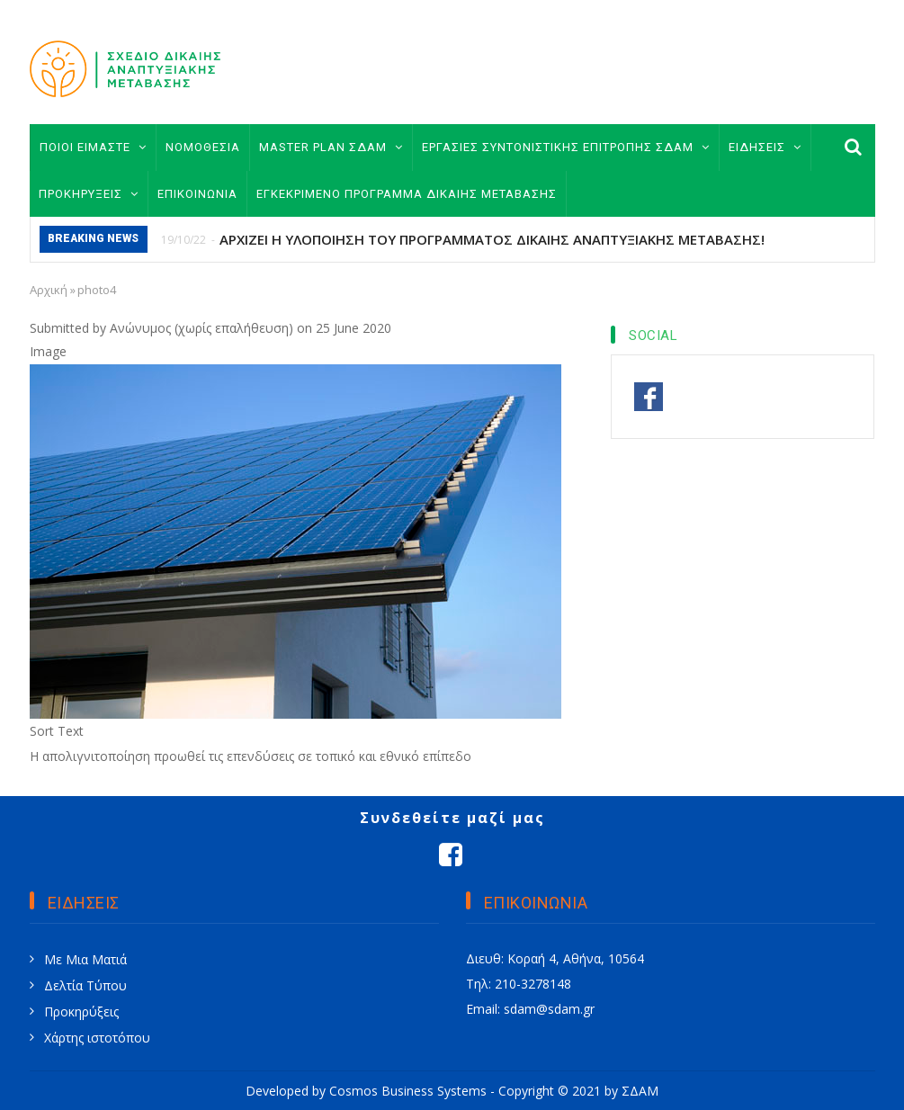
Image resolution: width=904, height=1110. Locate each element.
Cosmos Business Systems (408, 1090)
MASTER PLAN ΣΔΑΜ (331, 147)
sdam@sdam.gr (549, 1008)
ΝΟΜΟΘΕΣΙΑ (203, 147)
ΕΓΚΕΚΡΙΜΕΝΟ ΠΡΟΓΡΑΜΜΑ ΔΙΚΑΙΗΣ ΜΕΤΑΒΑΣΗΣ (406, 194)
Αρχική (48, 290)
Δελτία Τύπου (85, 985)
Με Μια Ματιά (85, 959)
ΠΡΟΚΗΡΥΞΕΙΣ (89, 194)
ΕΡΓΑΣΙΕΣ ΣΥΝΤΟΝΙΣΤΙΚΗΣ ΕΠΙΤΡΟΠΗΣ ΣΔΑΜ (566, 147)
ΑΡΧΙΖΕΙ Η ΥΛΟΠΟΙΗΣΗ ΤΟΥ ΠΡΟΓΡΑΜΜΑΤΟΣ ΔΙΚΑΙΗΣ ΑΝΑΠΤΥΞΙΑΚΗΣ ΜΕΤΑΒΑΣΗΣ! (492, 239)
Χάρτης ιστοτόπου (97, 1037)
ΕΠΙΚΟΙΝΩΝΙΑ (197, 194)
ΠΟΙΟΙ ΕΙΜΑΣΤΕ (93, 147)
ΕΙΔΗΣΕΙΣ (765, 147)
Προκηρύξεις (81, 1011)
